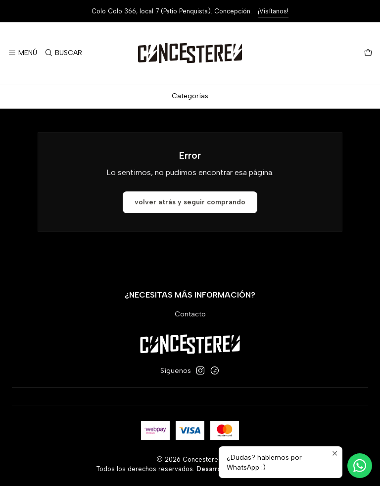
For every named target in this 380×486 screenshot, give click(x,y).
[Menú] (22, 53)
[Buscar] (63, 53)
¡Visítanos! (273, 11)
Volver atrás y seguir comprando (190, 202)
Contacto (190, 314)
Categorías (190, 96)
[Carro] (368, 53)
